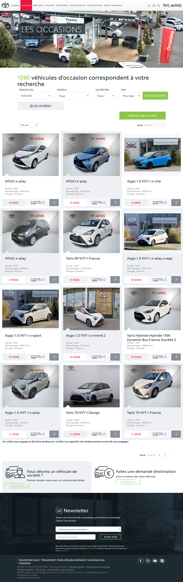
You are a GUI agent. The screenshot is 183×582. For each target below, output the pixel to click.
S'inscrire (110, 536)
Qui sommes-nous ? (29, 559)
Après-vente (38, 5)
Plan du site (41, 569)
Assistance (24, 562)
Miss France (116, 5)
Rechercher (155, 95)
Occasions (26, 5)
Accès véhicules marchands (71, 559)
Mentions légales (76, 566)
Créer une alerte (142, 115)
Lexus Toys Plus (67, 569)
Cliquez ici (16, 485)
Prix (123, 89)
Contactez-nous (96, 559)
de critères (40, 106)
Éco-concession (94, 5)
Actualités (50, 5)
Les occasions (40, 36)
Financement (53, 569)
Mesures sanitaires (25, 569)
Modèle (61, 89)
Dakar (107, 5)
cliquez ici (64, 550)
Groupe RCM (93, 548)
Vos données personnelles (98, 566)
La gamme (15, 5)
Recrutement (62, 5)
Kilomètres (102, 89)
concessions (77, 5)
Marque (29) (26, 89)
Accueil (25, 36)
